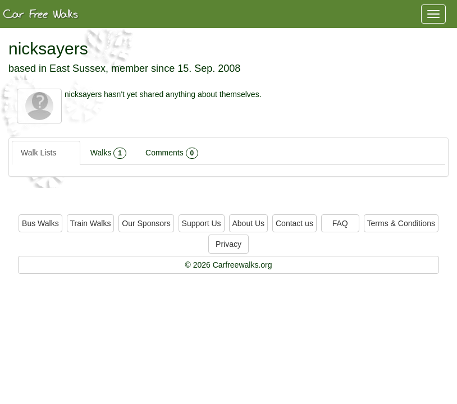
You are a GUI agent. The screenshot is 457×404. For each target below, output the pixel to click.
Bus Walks (40, 223)
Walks (108, 153)
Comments (171, 153)
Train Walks (90, 223)
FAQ (340, 223)
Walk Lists (46, 153)
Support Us (201, 223)
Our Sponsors (146, 223)
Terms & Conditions (401, 223)
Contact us (294, 223)
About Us (248, 223)
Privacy (228, 244)
